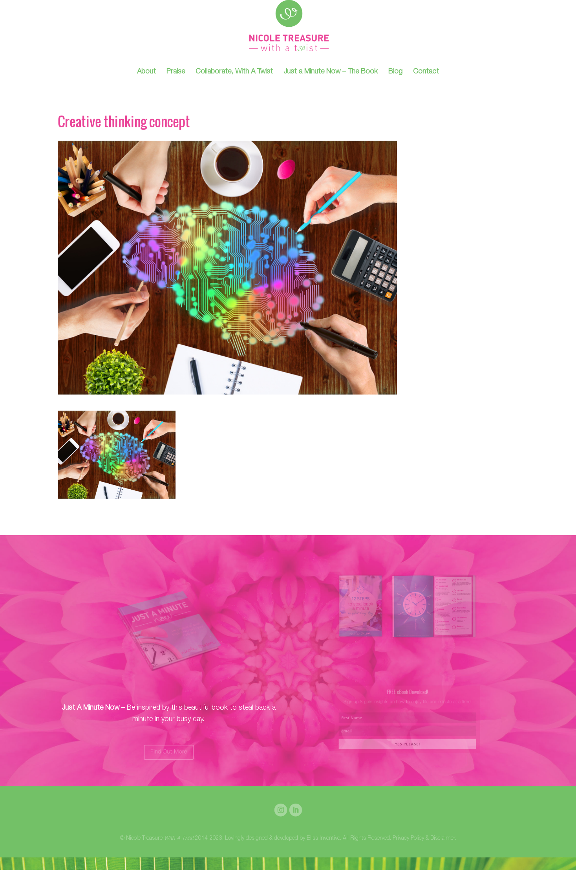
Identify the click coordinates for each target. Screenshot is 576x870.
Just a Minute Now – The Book (330, 72)
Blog (395, 72)
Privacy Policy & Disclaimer (424, 838)
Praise (175, 72)
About (146, 72)
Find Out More (169, 752)
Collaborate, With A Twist (234, 72)
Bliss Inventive (323, 838)
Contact (426, 72)
